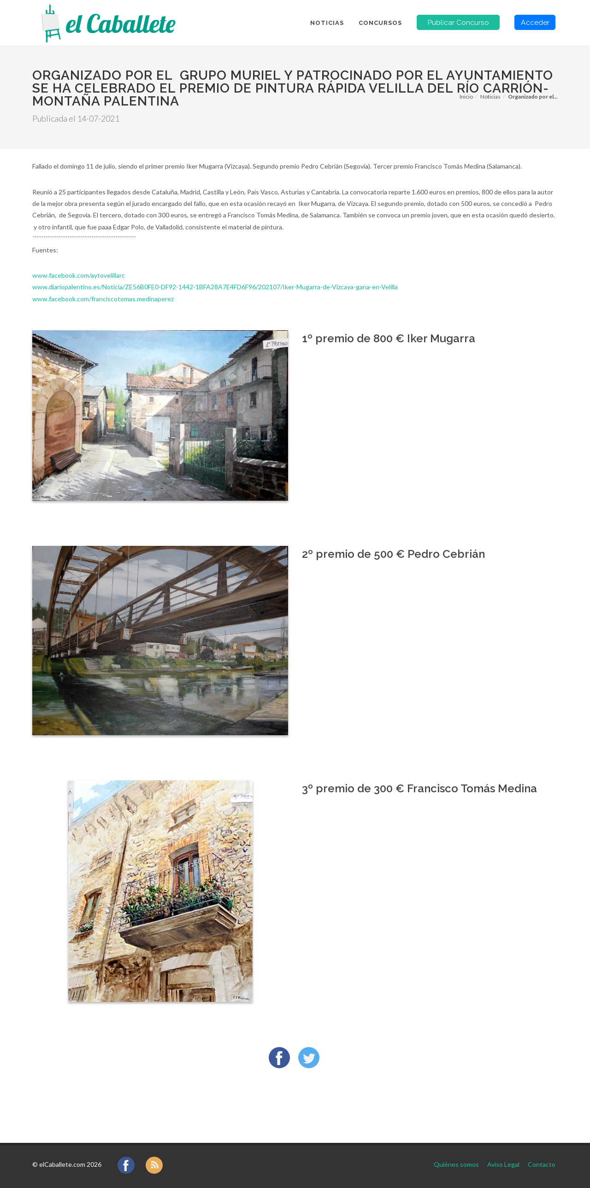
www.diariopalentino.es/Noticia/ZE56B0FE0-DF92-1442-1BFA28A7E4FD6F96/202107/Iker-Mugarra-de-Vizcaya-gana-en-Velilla (215, 287)
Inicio (466, 96)
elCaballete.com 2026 (70, 1164)
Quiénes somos (456, 1164)
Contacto (541, 1164)
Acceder (535, 22)
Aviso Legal (503, 1164)
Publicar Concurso (458, 22)
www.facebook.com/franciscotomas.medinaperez (103, 299)
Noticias (490, 96)
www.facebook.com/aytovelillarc (78, 275)
